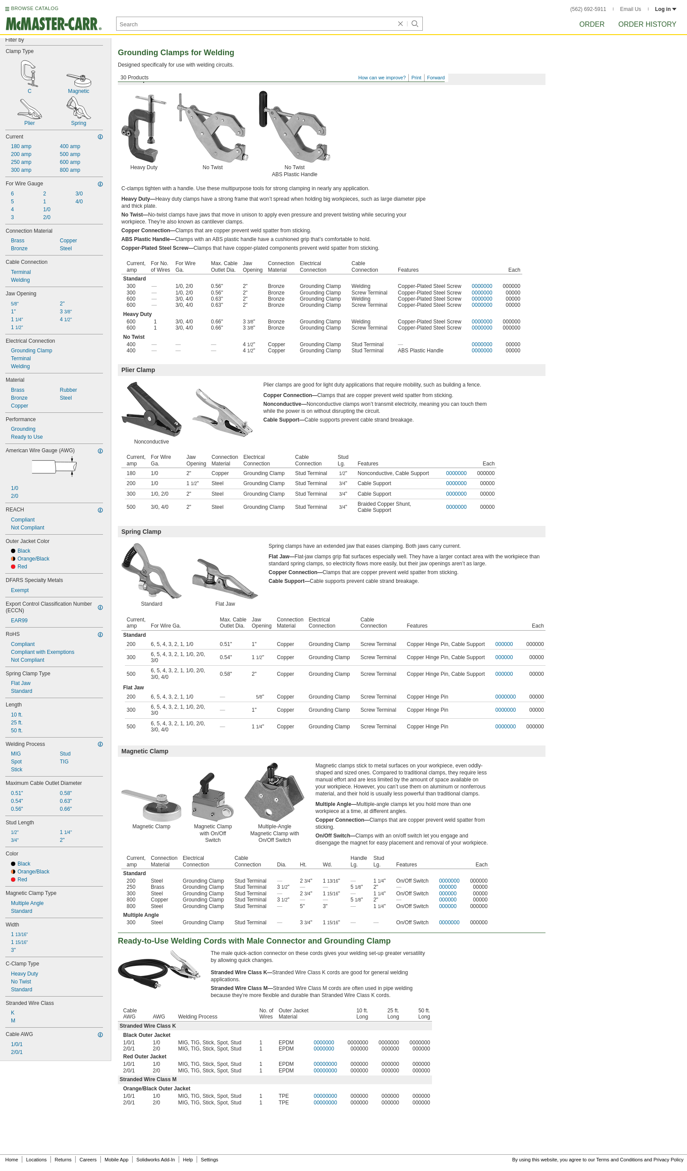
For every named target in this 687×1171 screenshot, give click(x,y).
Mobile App (116, 1159)
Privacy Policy (668, 1159)
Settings (209, 1159)
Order (592, 24)
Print (416, 77)
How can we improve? (382, 77)
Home (11, 1159)
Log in (665, 9)
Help (188, 1159)
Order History (647, 24)
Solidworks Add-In (155, 1159)
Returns (63, 1159)
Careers (87, 1159)
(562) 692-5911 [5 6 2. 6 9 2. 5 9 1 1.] (588, 9)
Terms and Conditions (619, 1159)
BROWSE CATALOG (34, 8)
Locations (36, 1159)
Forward (436, 77)
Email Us (630, 9)
